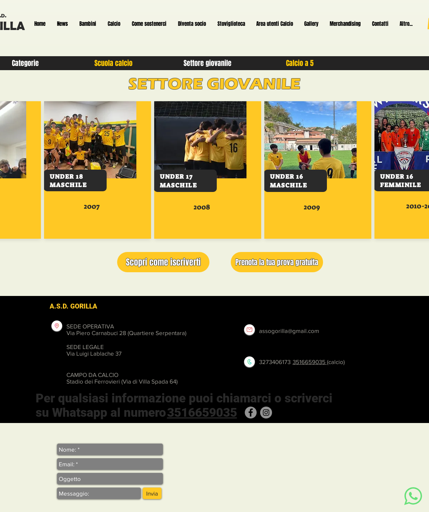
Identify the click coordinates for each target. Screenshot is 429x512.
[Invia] (152, 493)
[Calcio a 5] (300, 63)
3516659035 (310, 361)
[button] (163, 262)
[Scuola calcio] (113, 63)
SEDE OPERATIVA (90, 326)
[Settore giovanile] (207, 63)
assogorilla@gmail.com (289, 330)
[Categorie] (25, 63)
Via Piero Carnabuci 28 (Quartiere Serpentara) (126, 332)
